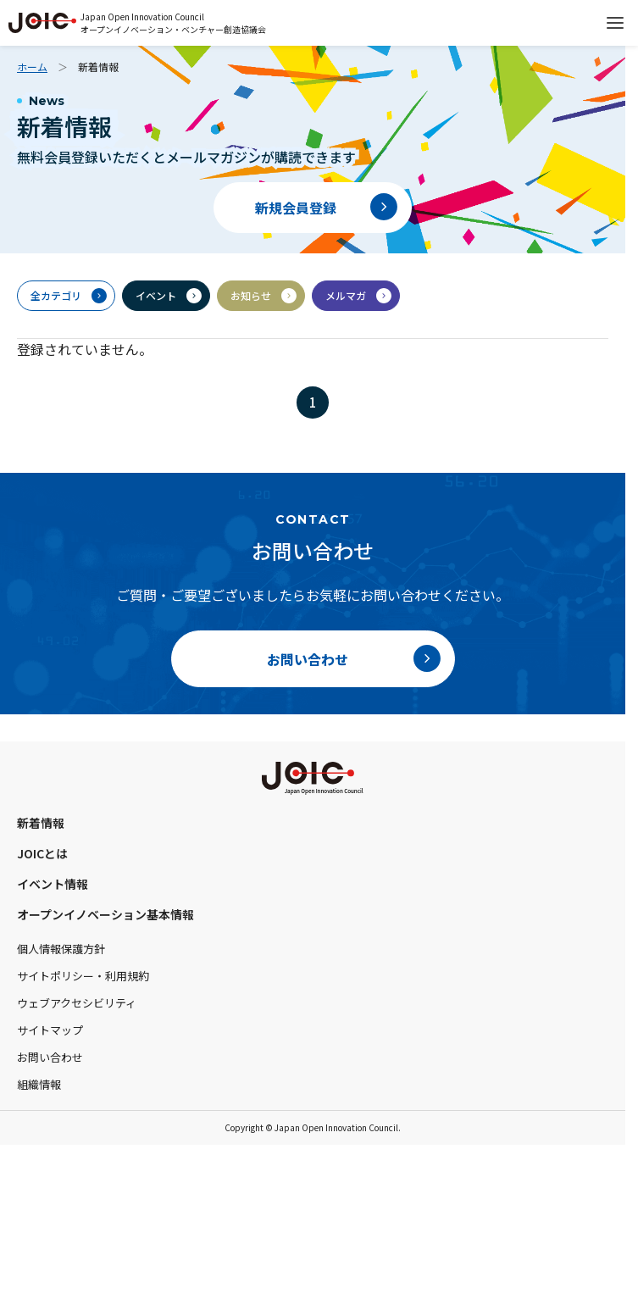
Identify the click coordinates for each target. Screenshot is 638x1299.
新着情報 (40, 822)
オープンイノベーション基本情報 (105, 914)
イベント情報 (52, 883)
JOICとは (42, 853)
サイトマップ (50, 1030)
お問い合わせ (50, 1057)
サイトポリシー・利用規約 (83, 976)
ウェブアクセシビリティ (76, 1003)
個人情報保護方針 (61, 949)
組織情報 (39, 1084)
